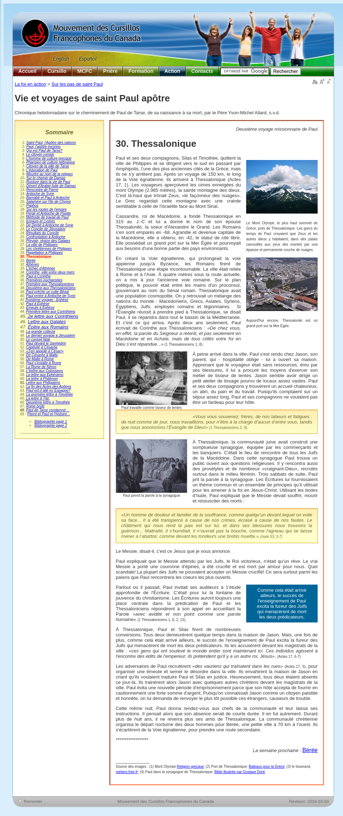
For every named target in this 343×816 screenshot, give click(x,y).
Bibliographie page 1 (50, 422)
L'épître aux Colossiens (44, 371)
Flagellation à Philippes (44, 253)
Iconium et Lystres (40, 221)
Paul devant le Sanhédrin (46, 343)
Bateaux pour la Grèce (266, 767)
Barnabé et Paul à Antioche (48, 198)
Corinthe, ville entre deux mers (50, 272)
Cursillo (57, 71)
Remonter (33, 801)
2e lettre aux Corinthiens (52, 316)
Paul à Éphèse (37, 304)
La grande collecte (40, 332)
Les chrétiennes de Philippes (49, 249)
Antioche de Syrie (40, 194)
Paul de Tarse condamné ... (48, 410)
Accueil (27, 71)
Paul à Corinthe (38, 276)
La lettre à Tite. (37, 398)
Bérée (31, 260)
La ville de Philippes (42, 245)
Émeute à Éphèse (40, 308)
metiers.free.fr (127, 772)
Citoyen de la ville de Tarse (47, 166)
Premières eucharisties (44, 280)
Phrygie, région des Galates (48, 241)
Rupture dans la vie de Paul (48, 182)
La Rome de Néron (41, 367)
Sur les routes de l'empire (46, 209)
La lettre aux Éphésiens (45, 375)
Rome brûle (35, 406)
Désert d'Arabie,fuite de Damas (51, 186)
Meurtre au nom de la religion (49, 174)
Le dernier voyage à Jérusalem (50, 335)
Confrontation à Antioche (45, 237)
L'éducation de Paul (42, 170)
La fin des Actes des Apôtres (48, 387)
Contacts (202, 71)
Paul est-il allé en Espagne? (48, 390)
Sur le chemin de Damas (46, 178)
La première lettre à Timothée (49, 394)
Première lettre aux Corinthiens (50, 312)
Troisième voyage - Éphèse (46, 300)
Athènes (32, 264)
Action (172, 71)
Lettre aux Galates (47, 321)
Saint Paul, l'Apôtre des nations (51, 143)
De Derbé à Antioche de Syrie (49, 225)
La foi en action (30, 84)
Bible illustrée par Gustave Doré (239, 772)
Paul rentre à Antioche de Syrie (50, 296)
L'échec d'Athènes (40, 268)
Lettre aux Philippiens (43, 383)
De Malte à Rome (40, 359)
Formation (141, 71)
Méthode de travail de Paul (47, 217)
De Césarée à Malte (42, 355)
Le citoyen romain (40, 154)
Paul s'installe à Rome (43, 363)
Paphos (32, 205)
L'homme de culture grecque (48, 158)
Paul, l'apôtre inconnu (43, 147)
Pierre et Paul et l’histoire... (48, 414)
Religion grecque (190, 767)
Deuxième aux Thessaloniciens (50, 288)
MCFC (85, 71)
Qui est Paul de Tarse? (44, 150)
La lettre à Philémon (42, 379)
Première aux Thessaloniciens (50, 284)
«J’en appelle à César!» (44, 351)
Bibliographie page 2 (50, 425)
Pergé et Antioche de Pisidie (48, 213)
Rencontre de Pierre (42, 190)
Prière (110, 71)
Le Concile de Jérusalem (45, 229)
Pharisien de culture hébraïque (50, 162)
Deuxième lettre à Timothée (48, 402)
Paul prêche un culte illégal (47, 292)
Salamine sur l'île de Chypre (48, 202)
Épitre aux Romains (48, 327)
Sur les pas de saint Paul (77, 84)
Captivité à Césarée (42, 347)
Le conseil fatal (38, 339)
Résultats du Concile (42, 233)
